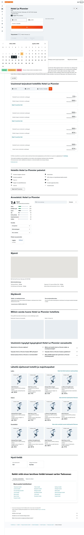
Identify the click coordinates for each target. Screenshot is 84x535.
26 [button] (27, 44)
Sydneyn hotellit (58, 497)
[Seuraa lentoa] (2, 21)
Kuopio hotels (57, 506)
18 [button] (24, 41)
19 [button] (27, 41)
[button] (2, 2)
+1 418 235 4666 (14, 13)
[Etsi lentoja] (2, 6)
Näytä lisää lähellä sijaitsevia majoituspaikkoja (68, 381)
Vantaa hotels (57, 504)
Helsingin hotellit (58, 499)
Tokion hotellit (37, 497)
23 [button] (39, 41)
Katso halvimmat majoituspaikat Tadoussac (68, 408)
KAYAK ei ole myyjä (45, 523)
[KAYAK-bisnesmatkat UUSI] (2, 23)
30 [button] (39, 44)
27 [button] (30, 44)
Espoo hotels (16, 506)
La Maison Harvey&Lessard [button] (67, 397)
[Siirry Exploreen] (2, 18)
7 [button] (33, 35)
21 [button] (33, 41)
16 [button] (39, 38)
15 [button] (36, 38)
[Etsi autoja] (2, 11)
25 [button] (24, 44)
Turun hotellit (16, 502)
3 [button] (53, 32)
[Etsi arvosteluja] (52, 212)
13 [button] (30, 38)
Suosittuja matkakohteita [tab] (18, 489)
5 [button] (27, 35)
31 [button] (20, 48)
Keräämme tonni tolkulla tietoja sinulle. (45, 526)
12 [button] (27, 38)
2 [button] (50, 32)
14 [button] (33, 38)
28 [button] (33, 44)
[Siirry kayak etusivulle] (9, 2)
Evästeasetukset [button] (14, 172)
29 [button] (36, 44)
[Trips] (2, 27)
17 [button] (20, 41)
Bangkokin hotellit (38, 499)
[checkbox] (17, 251)
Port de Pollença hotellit (18, 501)
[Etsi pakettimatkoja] (2, 14)
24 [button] (21, 44)
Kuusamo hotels (17, 508)
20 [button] (30, 41)
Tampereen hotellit (17, 497)
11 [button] (56, 35)
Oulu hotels (36, 504)
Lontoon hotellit (17, 499)
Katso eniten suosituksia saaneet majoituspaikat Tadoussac (65, 434)
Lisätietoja (65, 166)
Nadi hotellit (57, 501)
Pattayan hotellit (37, 501)
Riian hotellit (16, 504)
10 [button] (21, 38)
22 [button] (36, 41)
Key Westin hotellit (38, 502)
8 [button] (36, 35)
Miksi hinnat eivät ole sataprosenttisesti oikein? (45, 528)
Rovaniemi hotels (37, 506)
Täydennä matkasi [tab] (29, 489)
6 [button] (30, 35)
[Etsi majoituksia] (2, 8)
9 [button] (50, 35)
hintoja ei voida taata (41, 519)
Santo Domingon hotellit (60, 502)
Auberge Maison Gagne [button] (50, 397)
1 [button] (36, 32)
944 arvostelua (19, 15)
